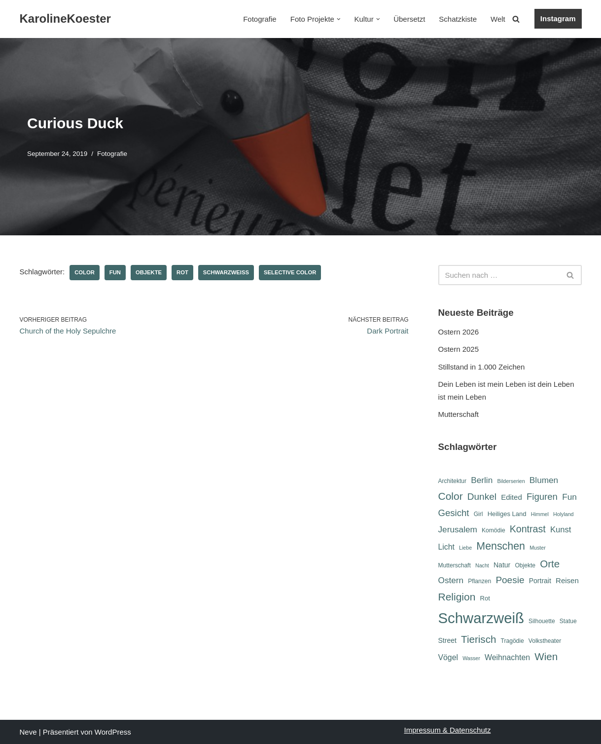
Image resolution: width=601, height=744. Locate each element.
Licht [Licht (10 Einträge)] (446, 547)
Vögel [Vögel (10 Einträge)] (448, 657)
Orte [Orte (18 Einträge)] (550, 563)
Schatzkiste (458, 19)
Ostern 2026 (458, 332)
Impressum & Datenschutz (447, 730)
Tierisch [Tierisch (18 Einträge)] (478, 639)
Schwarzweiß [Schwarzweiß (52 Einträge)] (481, 618)
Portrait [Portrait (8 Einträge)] (540, 581)
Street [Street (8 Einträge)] (447, 640)
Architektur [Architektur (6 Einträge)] (452, 481)
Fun (115, 272)
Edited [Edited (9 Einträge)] (511, 497)
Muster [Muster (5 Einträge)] (538, 548)
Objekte (149, 272)
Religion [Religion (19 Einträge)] (457, 596)
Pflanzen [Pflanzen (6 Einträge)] (479, 581)
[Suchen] (516, 19)
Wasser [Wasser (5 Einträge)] (471, 658)
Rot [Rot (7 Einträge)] (485, 598)
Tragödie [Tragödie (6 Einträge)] (512, 640)
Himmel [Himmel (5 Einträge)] (540, 514)
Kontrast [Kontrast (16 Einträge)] (528, 528)
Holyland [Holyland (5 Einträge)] (563, 514)
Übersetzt (409, 19)
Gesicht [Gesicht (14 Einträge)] (453, 513)
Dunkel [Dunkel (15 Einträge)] (481, 496)
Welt (498, 19)
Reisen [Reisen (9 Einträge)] (567, 580)
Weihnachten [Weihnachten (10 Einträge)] (507, 657)
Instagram (558, 18)
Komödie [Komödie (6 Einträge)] (493, 530)
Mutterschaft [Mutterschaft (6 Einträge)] (454, 565)
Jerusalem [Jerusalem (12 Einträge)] (457, 529)
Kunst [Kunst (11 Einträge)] (560, 529)
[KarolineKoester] (65, 19)
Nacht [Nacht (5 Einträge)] (482, 565)
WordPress (113, 732)
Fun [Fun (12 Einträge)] (569, 497)
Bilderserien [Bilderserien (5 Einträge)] (511, 481)
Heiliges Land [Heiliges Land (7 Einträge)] (507, 514)
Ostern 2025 (458, 349)
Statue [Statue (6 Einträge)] (568, 621)
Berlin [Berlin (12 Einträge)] (482, 480)
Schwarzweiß (226, 272)
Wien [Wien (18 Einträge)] (546, 656)
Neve (28, 732)
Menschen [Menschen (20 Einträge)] (500, 546)
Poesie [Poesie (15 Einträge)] (509, 580)
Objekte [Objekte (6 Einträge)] (525, 565)
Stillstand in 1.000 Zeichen (481, 367)
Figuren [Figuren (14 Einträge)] (542, 496)
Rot (182, 272)
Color (84, 272)
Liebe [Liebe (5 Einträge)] (465, 548)
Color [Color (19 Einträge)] (450, 496)
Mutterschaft (458, 414)
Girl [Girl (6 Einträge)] (478, 514)
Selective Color (290, 272)
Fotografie (260, 19)
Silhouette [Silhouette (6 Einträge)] (542, 621)
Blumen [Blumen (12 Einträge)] (544, 480)
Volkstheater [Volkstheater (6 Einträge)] (545, 640)
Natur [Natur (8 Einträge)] (502, 565)
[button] (339, 19)
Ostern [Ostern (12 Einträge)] (451, 580)
